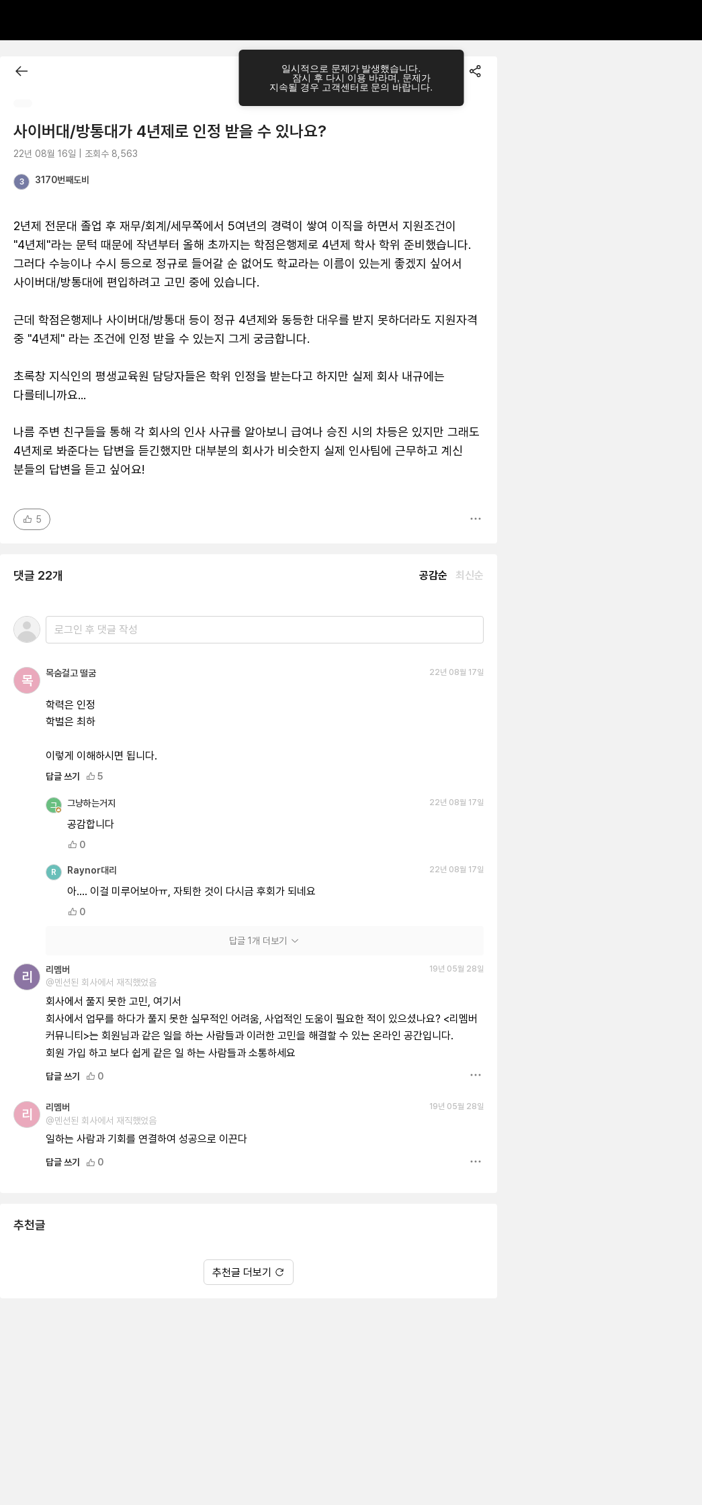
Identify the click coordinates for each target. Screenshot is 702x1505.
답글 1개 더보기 (264, 940)
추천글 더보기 (248, 1272)
